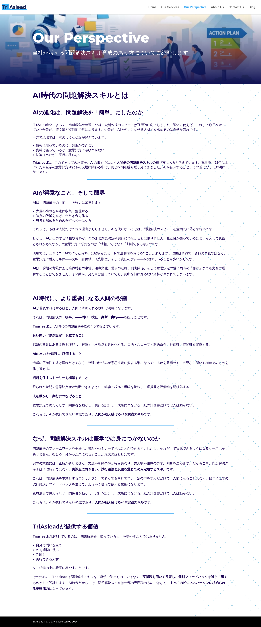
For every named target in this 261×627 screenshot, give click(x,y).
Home (152, 7)
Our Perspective (195, 7)
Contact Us (236, 7)
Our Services (170, 7)
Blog (252, 7)
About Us (217, 7)
